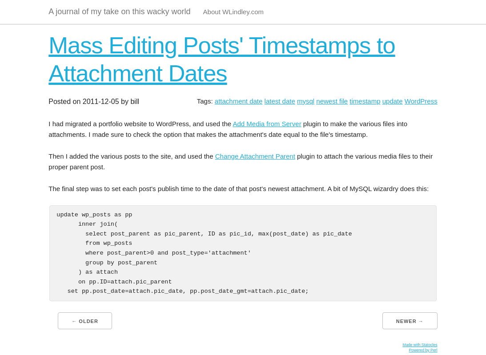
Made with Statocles (419, 345)
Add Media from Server (267, 124)
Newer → (410, 321)
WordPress (421, 101)
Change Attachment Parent (255, 156)
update (392, 101)
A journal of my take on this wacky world (119, 11)
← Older (85, 321)
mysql (305, 101)
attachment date (239, 101)
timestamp (364, 101)
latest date (280, 101)
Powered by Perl (423, 350)
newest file (332, 101)
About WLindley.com (233, 12)
